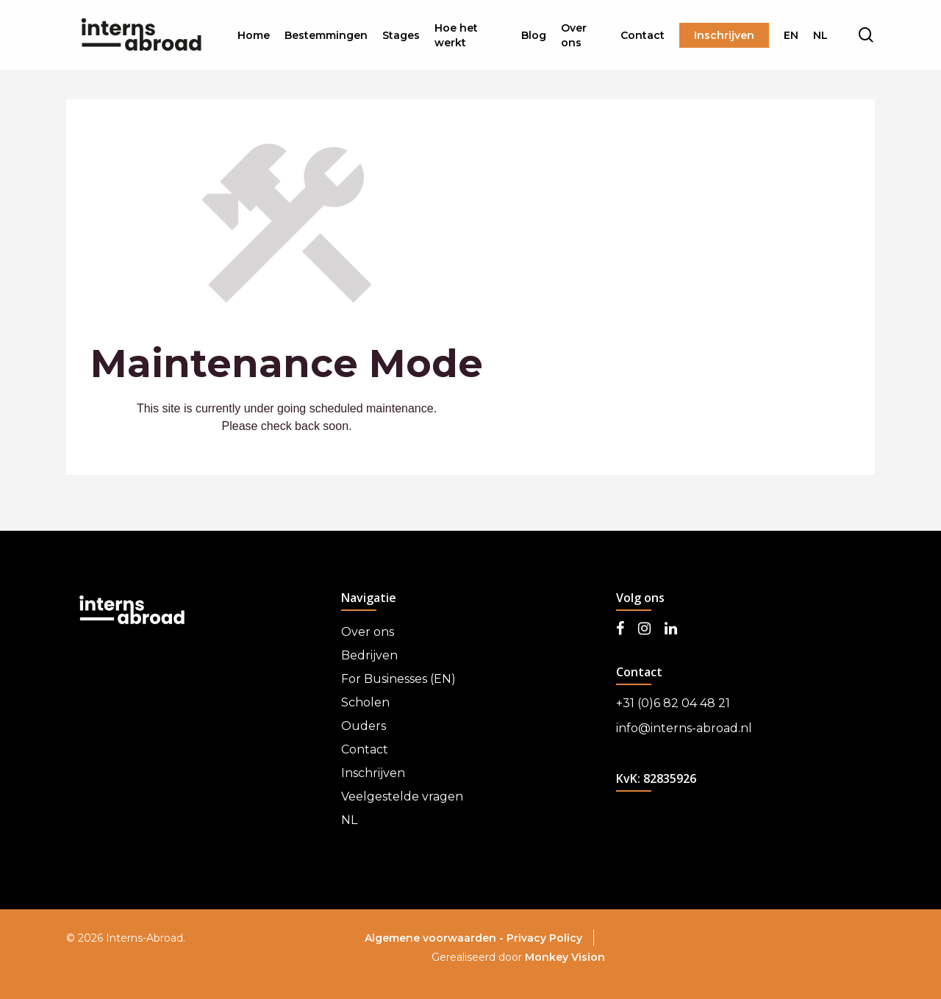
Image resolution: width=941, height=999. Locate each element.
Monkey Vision (565, 957)
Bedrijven (369, 655)
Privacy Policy (544, 938)
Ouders (363, 726)
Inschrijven (373, 773)
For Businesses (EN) (398, 679)
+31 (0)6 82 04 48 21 (673, 703)
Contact (364, 749)
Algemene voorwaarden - (436, 938)
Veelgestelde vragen (402, 796)
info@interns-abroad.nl (684, 728)
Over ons (367, 632)
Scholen (365, 702)
